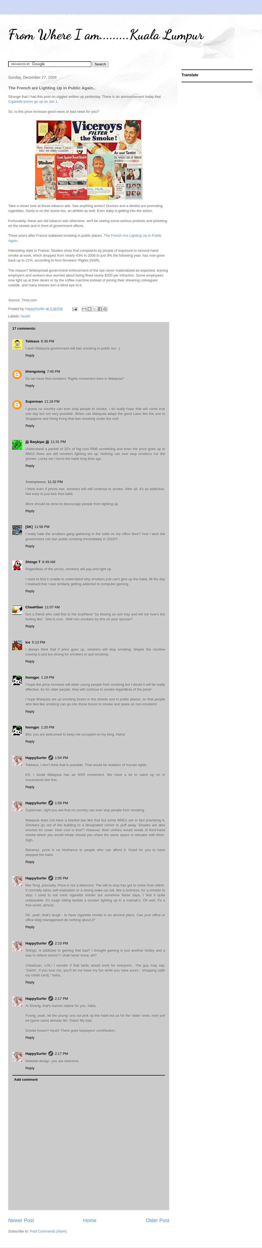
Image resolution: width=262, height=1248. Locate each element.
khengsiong (35, 371)
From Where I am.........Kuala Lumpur (105, 34)
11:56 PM (42, 527)
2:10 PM (61, 943)
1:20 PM (47, 727)
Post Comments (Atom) (48, 1231)
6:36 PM (47, 341)
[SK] (29, 527)
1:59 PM (61, 803)
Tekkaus (32, 341)
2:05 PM (61, 878)
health (25, 316)
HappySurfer (36, 758)
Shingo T (33, 562)
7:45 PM (53, 371)
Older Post (157, 1220)
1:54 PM (61, 758)
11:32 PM (55, 482)
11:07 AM (52, 607)
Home (90, 1220)
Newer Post (21, 1220)
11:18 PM (52, 401)
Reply (29, 355)
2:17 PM (61, 999)
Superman (34, 401)
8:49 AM (48, 562)
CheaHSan (34, 607)
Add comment (26, 1079)
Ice (27, 642)
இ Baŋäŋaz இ (37, 442)
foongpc (32, 677)
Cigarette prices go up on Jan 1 (33, 101)
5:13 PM (38, 642)
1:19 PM (47, 677)
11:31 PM (58, 442)
